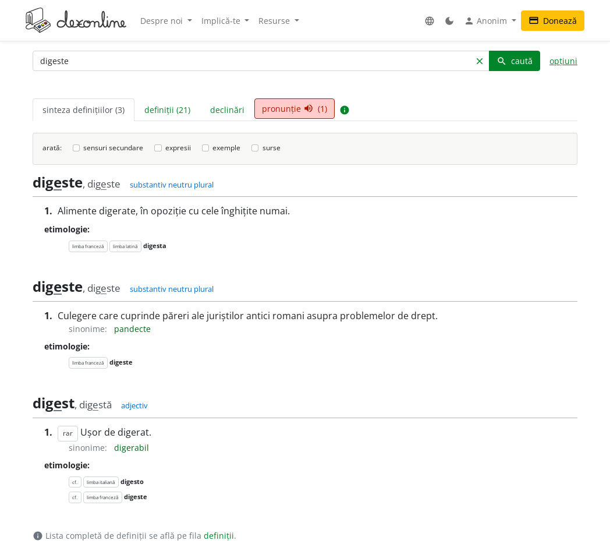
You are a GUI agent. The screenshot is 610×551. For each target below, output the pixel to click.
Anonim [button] (486, 21)
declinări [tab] (227, 109)
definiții (219, 535)
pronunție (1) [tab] (294, 108)
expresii (178, 148)
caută (514, 60)
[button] (429, 20)
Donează (553, 20)
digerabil (131, 447)
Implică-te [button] (222, 20)
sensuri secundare (113, 148)
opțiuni (563, 60)
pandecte (132, 328)
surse (272, 148)
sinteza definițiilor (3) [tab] (83, 109)
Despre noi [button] (162, 20)
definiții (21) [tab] (167, 109)
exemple (226, 148)
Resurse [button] (275, 20)
